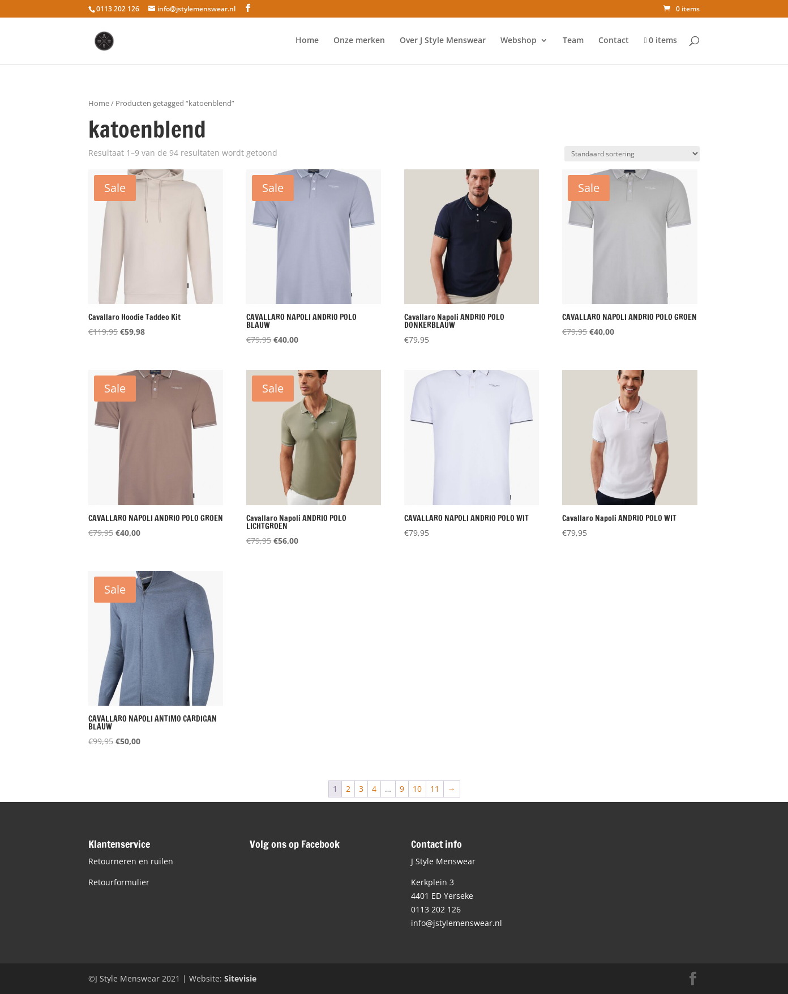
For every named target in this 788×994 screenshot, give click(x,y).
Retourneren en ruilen (130, 861)
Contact (613, 40)
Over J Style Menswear (443, 40)
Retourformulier (118, 882)
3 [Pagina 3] (361, 788)
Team (573, 40)
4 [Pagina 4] (374, 788)
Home (307, 40)
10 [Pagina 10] (417, 788)
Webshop (518, 40)
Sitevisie (240, 978)
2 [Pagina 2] (348, 788)
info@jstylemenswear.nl (456, 923)
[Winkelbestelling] (632, 153)
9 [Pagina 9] (402, 788)
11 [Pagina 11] (434, 788)
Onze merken (359, 40)
